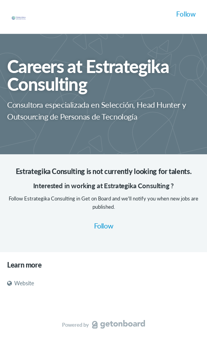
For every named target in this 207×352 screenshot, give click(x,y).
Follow (186, 14)
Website (20, 283)
